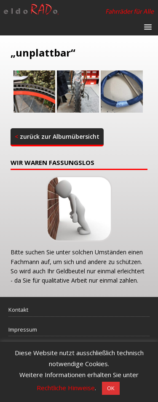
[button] (146, 26)
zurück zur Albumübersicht (57, 136)
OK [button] (111, 388)
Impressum (22, 329)
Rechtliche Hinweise (66, 387)
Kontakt (18, 309)
